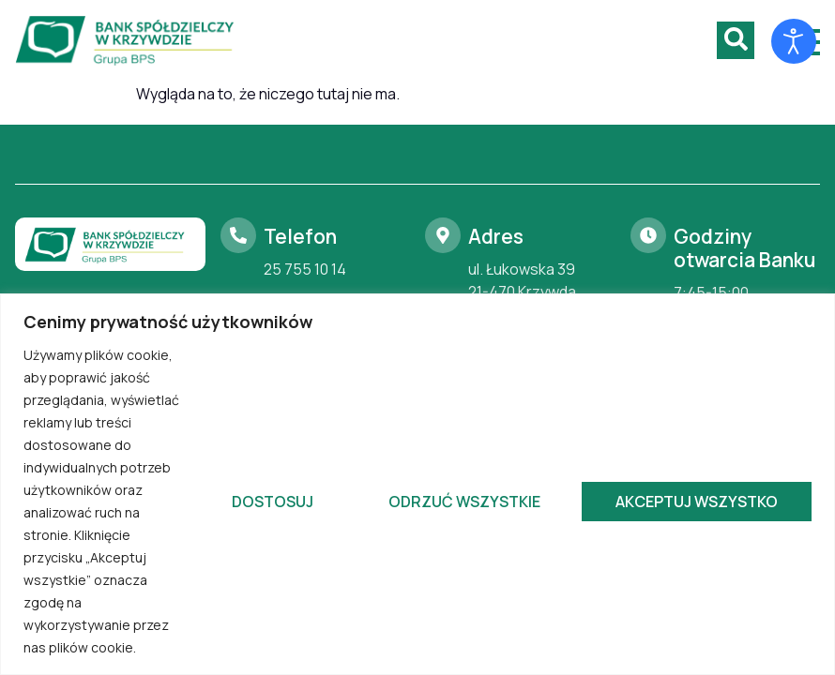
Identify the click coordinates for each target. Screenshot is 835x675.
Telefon (300, 236)
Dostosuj (272, 501)
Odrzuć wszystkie (464, 501)
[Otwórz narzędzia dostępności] (793, 41)
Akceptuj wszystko (696, 501)
